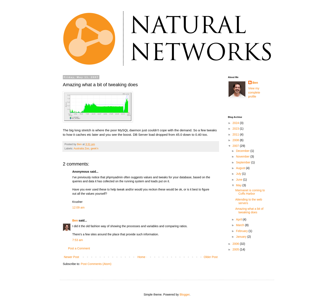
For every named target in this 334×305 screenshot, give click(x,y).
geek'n (95, 148)
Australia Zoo (81, 148)
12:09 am (78, 207)
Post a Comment (79, 248)
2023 (236, 128)
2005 (236, 249)
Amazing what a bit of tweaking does (249, 210)
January (241, 236)
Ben (75, 220)
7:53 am (77, 240)
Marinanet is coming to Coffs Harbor (250, 192)
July (239, 173)
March (240, 225)
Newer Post (71, 257)
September (243, 162)
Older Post (211, 257)
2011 (236, 134)
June (239, 179)
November (243, 156)
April (239, 219)
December (243, 150)
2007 (236, 145)
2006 (236, 243)
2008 (236, 140)
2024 (236, 123)
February (242, 231)
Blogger (184, 294)
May (239, 185)
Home (141, 257)
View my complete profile (254, 92)
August (241, 168)
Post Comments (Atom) (96, 264)
